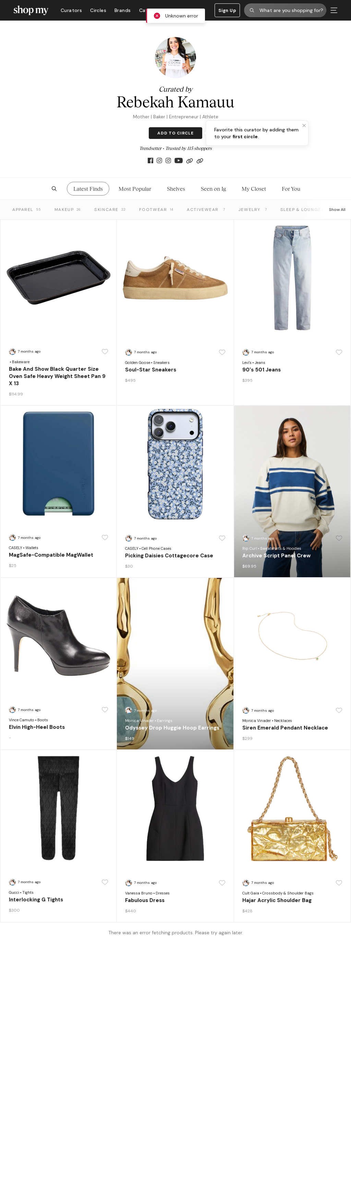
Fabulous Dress (145, 900)
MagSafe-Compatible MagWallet (51, 555)
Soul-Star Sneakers (150, 369)
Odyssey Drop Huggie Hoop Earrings (172, 727)
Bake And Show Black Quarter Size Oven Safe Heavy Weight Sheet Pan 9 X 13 (57, 376)
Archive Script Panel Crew (276, 555)
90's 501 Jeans (261, 369)
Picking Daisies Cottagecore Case (169, 555)
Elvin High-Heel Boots (37, 727)
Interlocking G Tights (36, 899)
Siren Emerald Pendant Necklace (285, 727)
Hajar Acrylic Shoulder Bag (277, 900)
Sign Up (227, 10)
